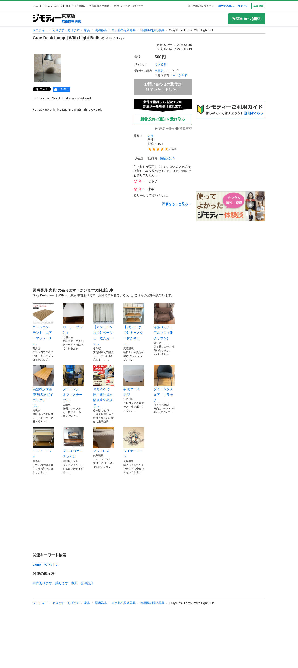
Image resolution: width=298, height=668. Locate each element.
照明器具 (101, 30)
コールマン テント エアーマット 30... (43, 324)
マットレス (103, 440)
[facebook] (61, 89)
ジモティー (40, 30)
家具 (87, 30)
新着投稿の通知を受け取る (162, 119)
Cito (150, 135)
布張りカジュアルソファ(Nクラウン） (164, 321)
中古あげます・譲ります (50, 583)
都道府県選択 (71, 22)
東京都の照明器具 (124, 30)
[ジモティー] (47, 18)
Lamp (37, 564)
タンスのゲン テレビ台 (73, 442)
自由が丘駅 (180, 75)
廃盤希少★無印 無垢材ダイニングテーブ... (43, 386)
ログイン (242, 6)
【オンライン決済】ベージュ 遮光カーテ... (103, 324)
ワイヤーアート (133, 442)
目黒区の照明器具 (152, 30)
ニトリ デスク (43, 442)
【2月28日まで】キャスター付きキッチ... (133, 324)
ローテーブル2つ (73, 318)
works (48, 564)
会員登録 (258, 6)
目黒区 (159, 71)
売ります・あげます (66, 30)
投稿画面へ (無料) (247, 19)
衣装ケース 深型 (133, 380)
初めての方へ (226, 6)
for (56, 564)
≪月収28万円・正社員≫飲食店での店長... (103, 386)
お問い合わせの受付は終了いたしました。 (162, 87)
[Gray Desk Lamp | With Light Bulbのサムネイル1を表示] (47, 68)
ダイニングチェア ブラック (164, 383)
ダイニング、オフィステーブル (73, 383)
